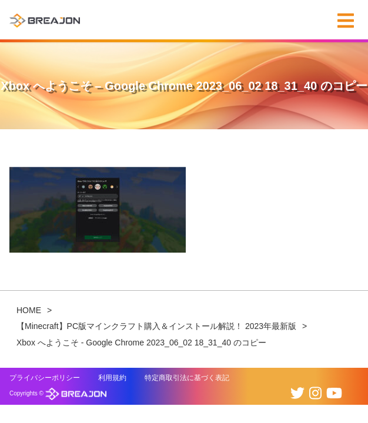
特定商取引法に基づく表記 (187, 378)
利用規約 (112, 378)
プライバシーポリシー (44, 378)
